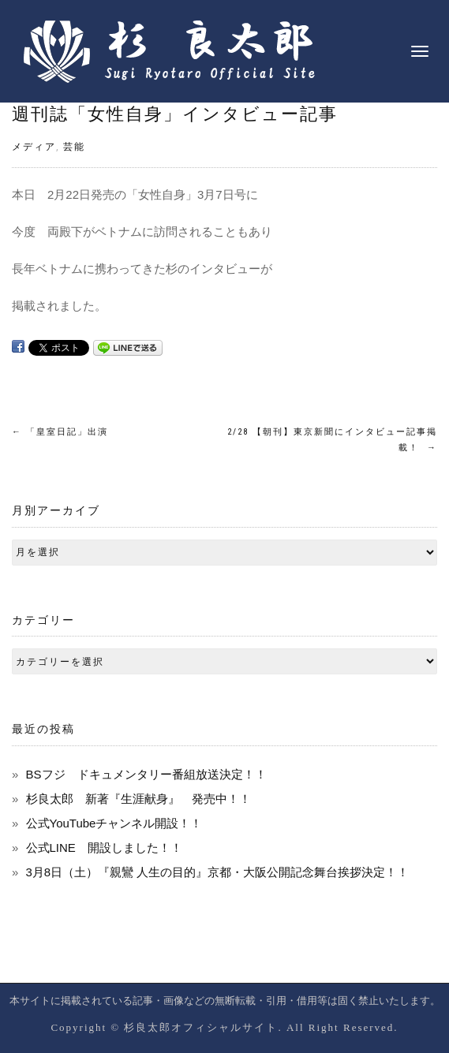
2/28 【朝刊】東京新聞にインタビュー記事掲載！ (332, 440)
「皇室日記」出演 (60, 432)
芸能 (74, 146)
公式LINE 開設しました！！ (104, 847)
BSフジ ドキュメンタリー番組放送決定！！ (146, 774)
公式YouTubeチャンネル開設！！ (114, 823)
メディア (34, 146)
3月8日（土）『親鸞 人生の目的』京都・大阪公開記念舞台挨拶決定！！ (218, 872)
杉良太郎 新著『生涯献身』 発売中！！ (138, 798)
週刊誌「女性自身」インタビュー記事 (175, 114)
